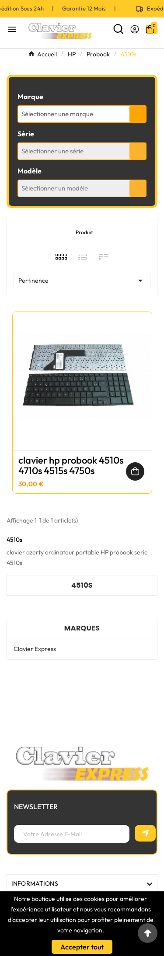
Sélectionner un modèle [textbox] (54, 188)
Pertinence (82, 280)
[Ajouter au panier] (135, 471)
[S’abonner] (145, 833)
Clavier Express (35, 649)
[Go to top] (147, 933)
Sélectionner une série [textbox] (52, 151)
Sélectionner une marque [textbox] (57, 114)
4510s (82, 585)
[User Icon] (134, 29)
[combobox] (82, 114)
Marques (82, 628)
